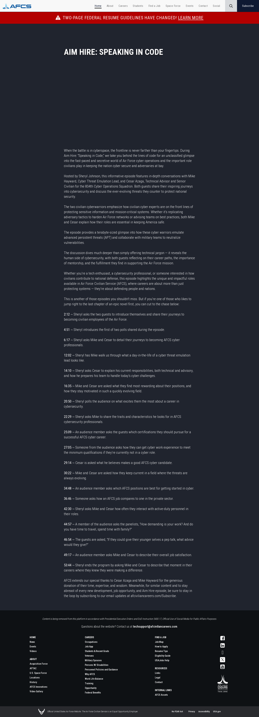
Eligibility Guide (162, 655)
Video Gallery (36, 691)
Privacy (191, 711)
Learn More (190, 17)
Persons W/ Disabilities (96, 665)
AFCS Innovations (38, 686)
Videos (33, 651)
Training (89, 683)
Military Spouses (93, 660)
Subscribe (248, 6)
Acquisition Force (39, 663)
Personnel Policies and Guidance (101, 669)
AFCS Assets (161, 694)
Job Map (159, 642)
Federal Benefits (93, 692)
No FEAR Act (177, 711)
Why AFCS (90, 674)
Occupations (91, 642)
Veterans (89, 655)
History (33, 682)
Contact (159, 682)
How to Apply (161, 646)
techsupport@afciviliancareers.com (155, 626)
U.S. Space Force (38, 673)
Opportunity (90, 688)
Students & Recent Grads (97, 651)
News (32, 642)
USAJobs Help (162, 660)
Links (157, 673)
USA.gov (217, 711)
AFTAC (33, 668)
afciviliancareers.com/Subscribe (153, 596)
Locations (35, 677)
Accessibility (204, 711)
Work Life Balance (94, 678)
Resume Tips (161, 651)
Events (33, 646)
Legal (157, 677)
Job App (89, 646)
